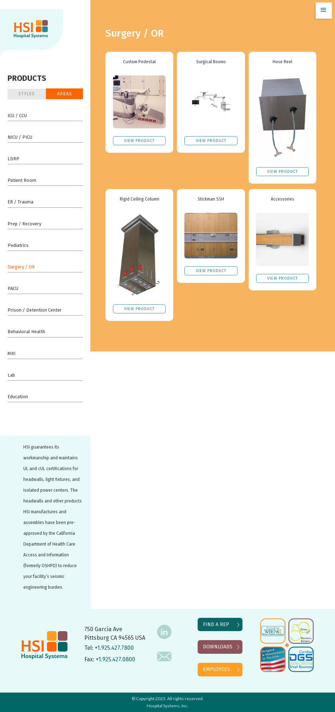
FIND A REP (216, 624)
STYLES (26, 93)
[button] (324, 11)
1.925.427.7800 (115, 647)
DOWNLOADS (217, 647)
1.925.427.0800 (116, 659)
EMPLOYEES (216, 669)
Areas (64, 93)
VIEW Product (139, 140)
